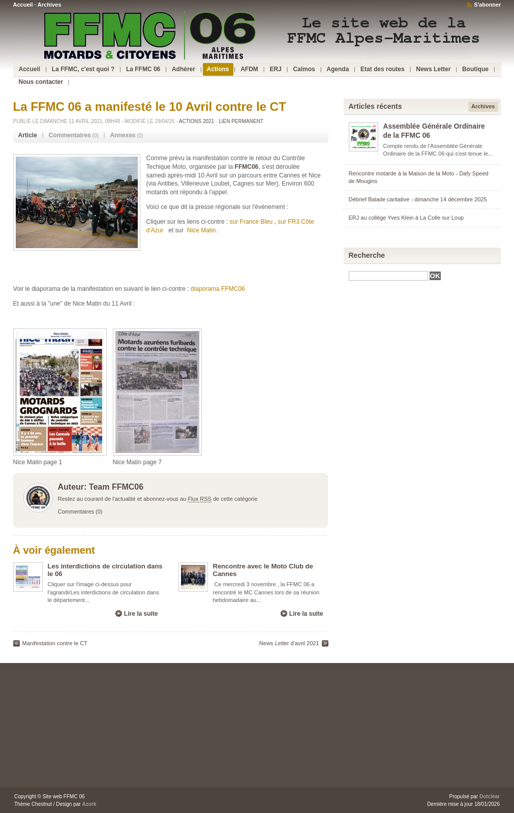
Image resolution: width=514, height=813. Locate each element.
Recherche (367, 255)
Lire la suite (141, 613)
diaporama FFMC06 (218, 288)
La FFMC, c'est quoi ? (83, 69)
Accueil (23, 5)
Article (27, 135)
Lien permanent (241, 121)
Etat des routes (382, 69)
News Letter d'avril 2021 (289, 643)
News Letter (433, 69)
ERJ (275, 69)
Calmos (304, 69)
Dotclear (489, 796)
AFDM (249, 69)
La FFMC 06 (143, 69)
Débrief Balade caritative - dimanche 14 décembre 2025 (418, 199)
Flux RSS (199, 499)
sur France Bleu (251, 221)
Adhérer (183, 69)
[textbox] (388, 276)
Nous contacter (41, 81)
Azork (89, 804)
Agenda (337, 69)
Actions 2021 (196, 121)
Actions (218, 69)
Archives (49, 5)
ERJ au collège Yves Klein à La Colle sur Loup (406, 218)
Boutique (475, 69)
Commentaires (69, 135)
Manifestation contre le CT (54, 643)
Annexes (122, 135)
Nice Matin (201, 230)
